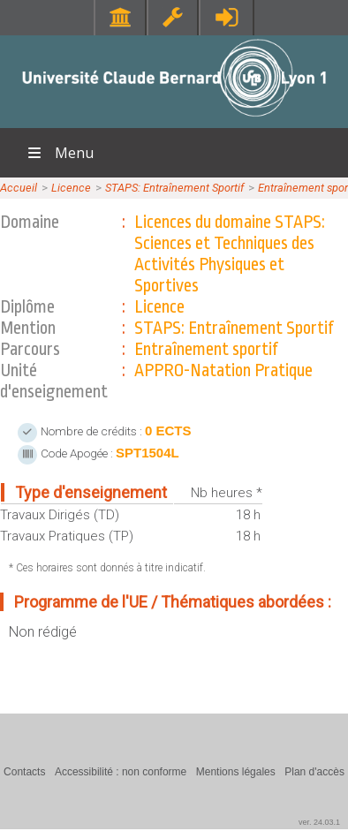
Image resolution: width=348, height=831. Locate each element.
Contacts (24, 772)
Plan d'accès (314, 772)
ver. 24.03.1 (319, 822)
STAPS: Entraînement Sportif (174, 187)
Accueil (18, 187)
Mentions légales (236, 772)
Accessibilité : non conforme (120, 772)
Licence (71, 187)
